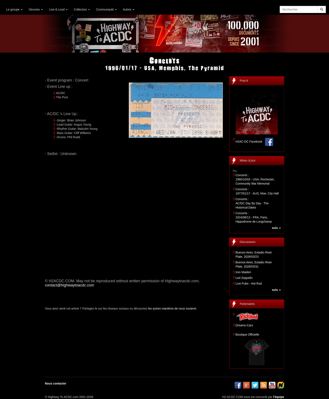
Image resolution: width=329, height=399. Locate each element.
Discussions (248, 242)
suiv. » (276, 228)
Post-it (244, 80)
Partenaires (247, 304)
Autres (128, 9)
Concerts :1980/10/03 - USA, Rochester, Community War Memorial (255, 179)
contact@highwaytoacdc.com (69, 285)
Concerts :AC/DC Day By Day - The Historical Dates (252, 203)
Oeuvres (36, 9)
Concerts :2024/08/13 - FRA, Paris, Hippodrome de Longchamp (254, 217)
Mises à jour (248, 160)
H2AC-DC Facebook (249, 141)
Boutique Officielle (247, 334)
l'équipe (278, 397)
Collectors (82, 9)
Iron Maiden (243, 272)
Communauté (106, 9)
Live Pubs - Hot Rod (249, 283)
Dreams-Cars (244, 325)
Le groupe (14, 9)
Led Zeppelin (244, 278)
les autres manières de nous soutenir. (172, 308)
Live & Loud (58, 9)
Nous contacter (55, 383)
